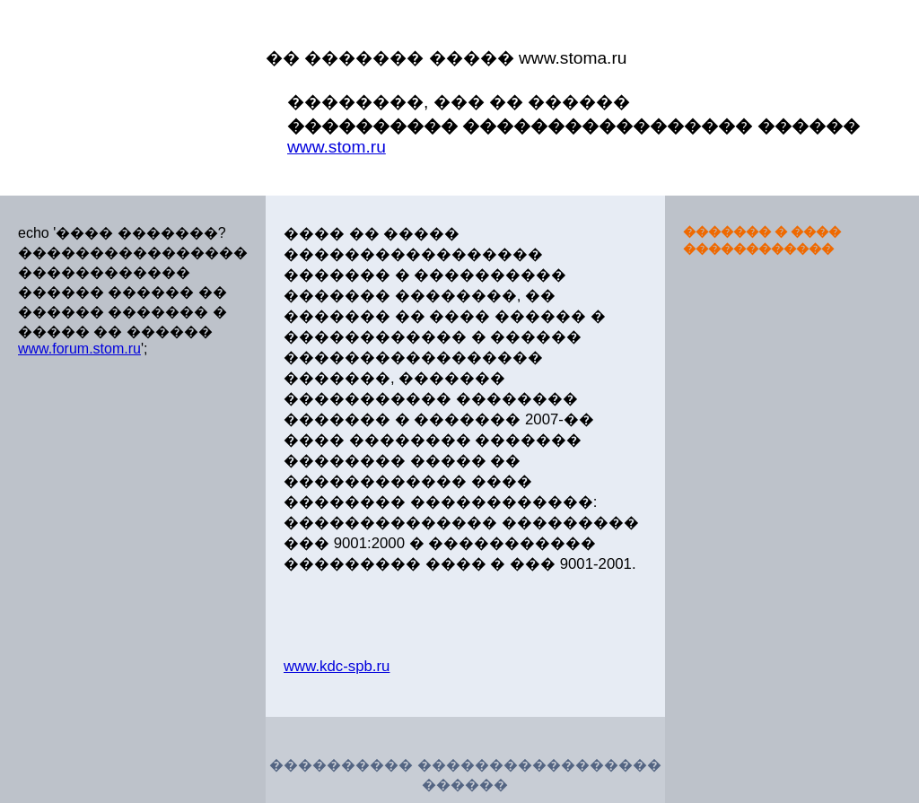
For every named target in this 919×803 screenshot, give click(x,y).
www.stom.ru (336, 146)
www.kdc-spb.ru (336, 666)
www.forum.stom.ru (79, 348)
